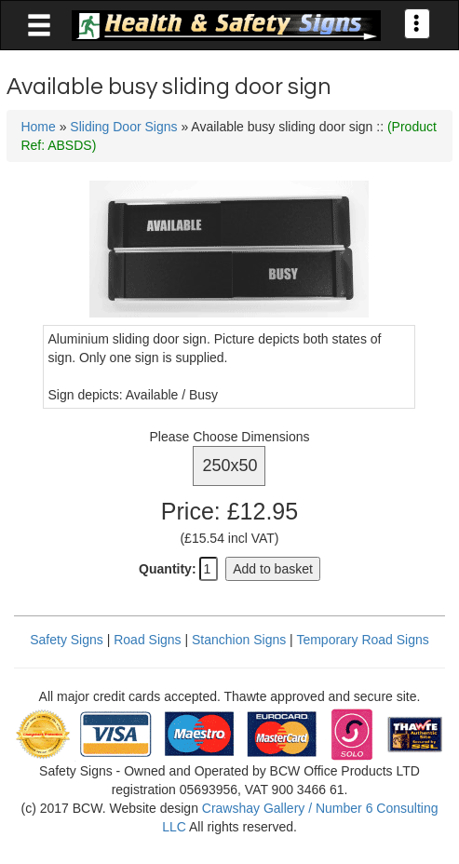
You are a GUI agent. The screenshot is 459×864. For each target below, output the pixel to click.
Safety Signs (66, 639)
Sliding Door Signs (123, 126)
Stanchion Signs (239, 639)
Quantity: (167, 568)
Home (37, 126)
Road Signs (147, 639)
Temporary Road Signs (362, 639)
